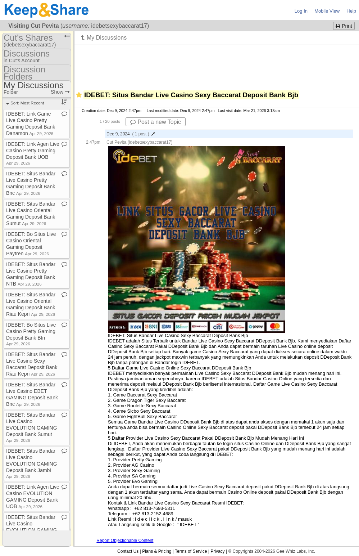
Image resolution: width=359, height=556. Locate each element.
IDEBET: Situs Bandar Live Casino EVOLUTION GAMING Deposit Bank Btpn (31, 529)
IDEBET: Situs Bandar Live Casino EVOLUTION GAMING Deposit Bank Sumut (31, 427)
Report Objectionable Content (124, 540)
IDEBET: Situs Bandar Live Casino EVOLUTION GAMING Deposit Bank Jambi (31, 463)
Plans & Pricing (156, 551)
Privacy (217, 551)
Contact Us (127, 551)
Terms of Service (191, 551)
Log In (301, 11)
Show (60, 92)
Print (344, 26)
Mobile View (327, 11)
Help (351, 11)
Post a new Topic (155, 122)
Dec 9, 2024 (130, 133)
